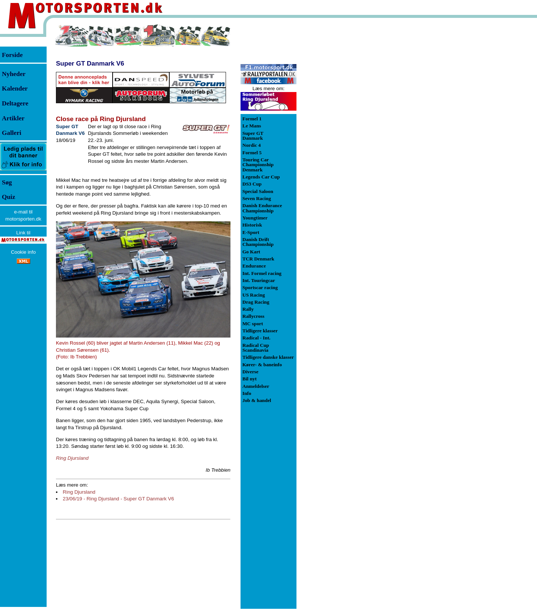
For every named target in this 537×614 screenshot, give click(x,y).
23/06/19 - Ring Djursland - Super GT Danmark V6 (118, 498)
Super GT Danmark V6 (90, 63)
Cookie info (23, 252)
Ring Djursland (79, 492)
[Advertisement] (335, 135)
